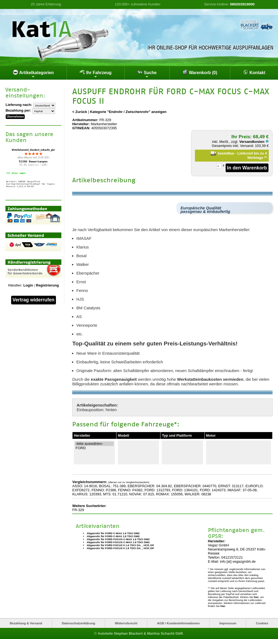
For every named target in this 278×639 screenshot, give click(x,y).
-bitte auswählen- (94, 444)
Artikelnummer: (85, 120)
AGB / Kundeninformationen (178, 623)
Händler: (15, 285)
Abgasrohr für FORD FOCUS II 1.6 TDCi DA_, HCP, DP (120, 545)
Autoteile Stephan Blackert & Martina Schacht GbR (140, 633)
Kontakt (254, 72)
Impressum (227, 623)
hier (256, 597)
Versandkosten (253, 142)
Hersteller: (81, 124)
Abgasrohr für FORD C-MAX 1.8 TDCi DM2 (113, 536)
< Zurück (79, 112)
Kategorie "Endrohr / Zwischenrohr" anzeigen (128, 112)
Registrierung (47, 285)
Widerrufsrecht (126, 623)
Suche (146, 74)
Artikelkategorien (33, 74)
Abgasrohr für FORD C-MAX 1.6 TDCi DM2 (113, 533)
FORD (94, 448)
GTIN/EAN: (81, 128)
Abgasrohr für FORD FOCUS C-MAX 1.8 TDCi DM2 (118, 542)
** (265, 158)
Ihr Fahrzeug (96, 74)
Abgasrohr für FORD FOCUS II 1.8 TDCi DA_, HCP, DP (120, 548)
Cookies (262, 623)
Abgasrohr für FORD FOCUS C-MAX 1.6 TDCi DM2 (118, 539)
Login (28, 285)
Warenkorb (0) (199, 72)
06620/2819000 (242, 4)
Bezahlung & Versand (26, 623)
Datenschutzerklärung (78, 623)
